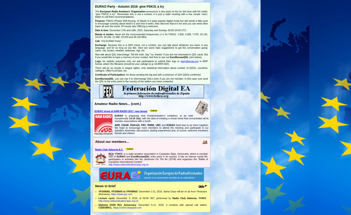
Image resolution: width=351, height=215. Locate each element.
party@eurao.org (190, 61)
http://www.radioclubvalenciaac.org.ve (128, 164)
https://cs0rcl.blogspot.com (127, 207)
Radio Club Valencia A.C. (109, 149)
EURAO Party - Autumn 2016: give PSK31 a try (129, 6)
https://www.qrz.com (121, 194)
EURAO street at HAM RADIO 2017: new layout (120, 111)
